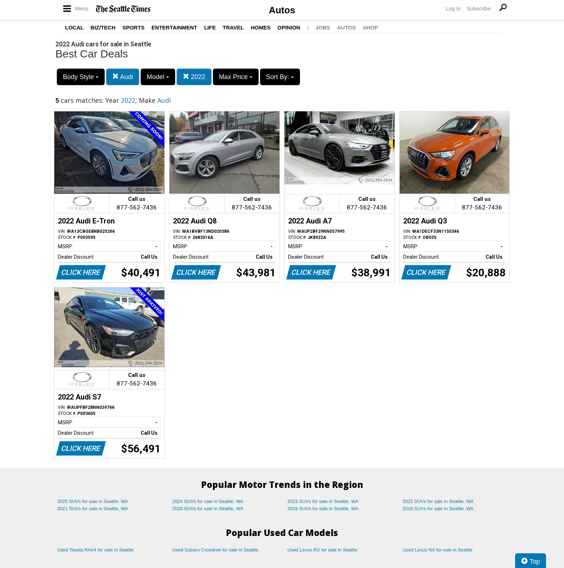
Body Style (81, 76)
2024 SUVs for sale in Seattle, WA (208, 501)
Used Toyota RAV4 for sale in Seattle (95, 550)
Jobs (322, 27)
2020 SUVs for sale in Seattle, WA (208, 508)
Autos (282, 10)
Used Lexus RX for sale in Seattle (322, 550)
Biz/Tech (103, 27)
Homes (260, 27)
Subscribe (479, 8)
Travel (233, 27)
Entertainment (174, 27)
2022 (194, 76)
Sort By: (280, 76)
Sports (133, 27)
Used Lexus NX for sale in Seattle (437, 550)
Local (74, 27)
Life (210, 27)
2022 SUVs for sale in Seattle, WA (438, 501)
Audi (122, 76)
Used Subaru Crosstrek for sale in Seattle (215, 550)
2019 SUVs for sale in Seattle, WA (323, 508)
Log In (453, 8)
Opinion (288, 27)
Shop (370, 27)
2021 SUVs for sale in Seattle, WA (92, 508)
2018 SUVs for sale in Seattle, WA (438, 508)
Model (158, 76)
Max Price (236, 76)
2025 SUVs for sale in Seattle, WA (92, 501)
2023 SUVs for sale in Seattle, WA (323, 501)
